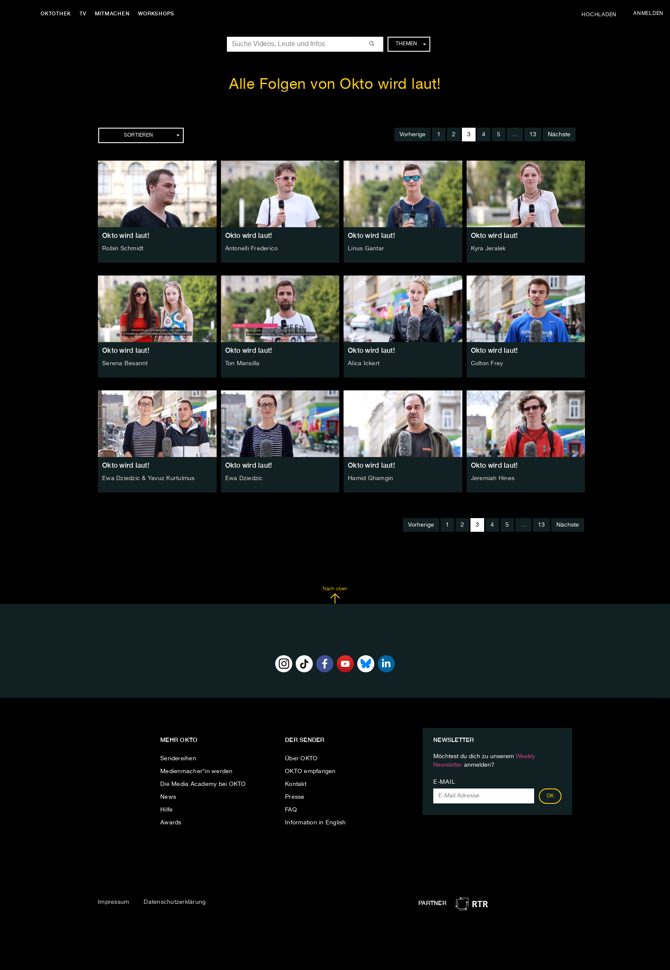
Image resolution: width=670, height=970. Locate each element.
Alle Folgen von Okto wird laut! (335, 84)
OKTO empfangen (310, 771)
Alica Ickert (363, 363)
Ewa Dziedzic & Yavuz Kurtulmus (148, 478)
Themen (411, 44)
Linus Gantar (366, 249)
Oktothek (56, 14)
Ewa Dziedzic (244, 478)
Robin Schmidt (122, 249)
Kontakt (295, 784)
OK (550, 796)
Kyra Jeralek (488, 249)
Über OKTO (301, 759)
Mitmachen (112, 14)
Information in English (315, 823)
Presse (295, 797)
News (168, 797)
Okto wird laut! (125, 236)
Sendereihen (178, 759)
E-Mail (444, 782)
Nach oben (335, 595)
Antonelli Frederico (251, 249)
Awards (171, 823)
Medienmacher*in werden (196, 771)
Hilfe (166, 810)
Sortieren (151, 135)
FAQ (291, 810)
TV (82, 14)
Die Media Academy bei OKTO (203, 784)
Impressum (113, 902)
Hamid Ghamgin (370, 478)
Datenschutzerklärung (175, 902)
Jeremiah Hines (493, 478)
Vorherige (413, 135)
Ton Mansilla (242, 363)
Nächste (559, 135)
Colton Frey (487, 363)
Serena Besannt (125, 363)
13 (532, 135)
